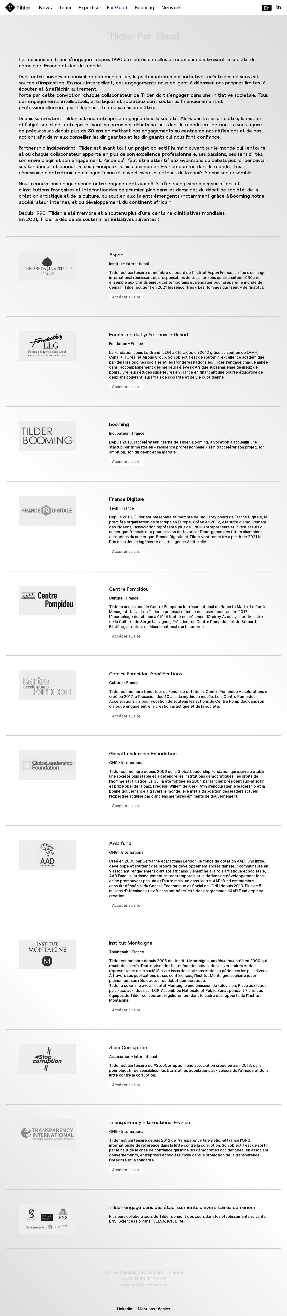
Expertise (89, 7)
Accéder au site (126, 297)
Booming (144, 7)
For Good (117, 7)
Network (171, 7)
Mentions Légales (154, 1308)
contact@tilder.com (143, 1284)
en (267, 8)
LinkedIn (124, 1308)
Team (65, 7)
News (45, 7)
